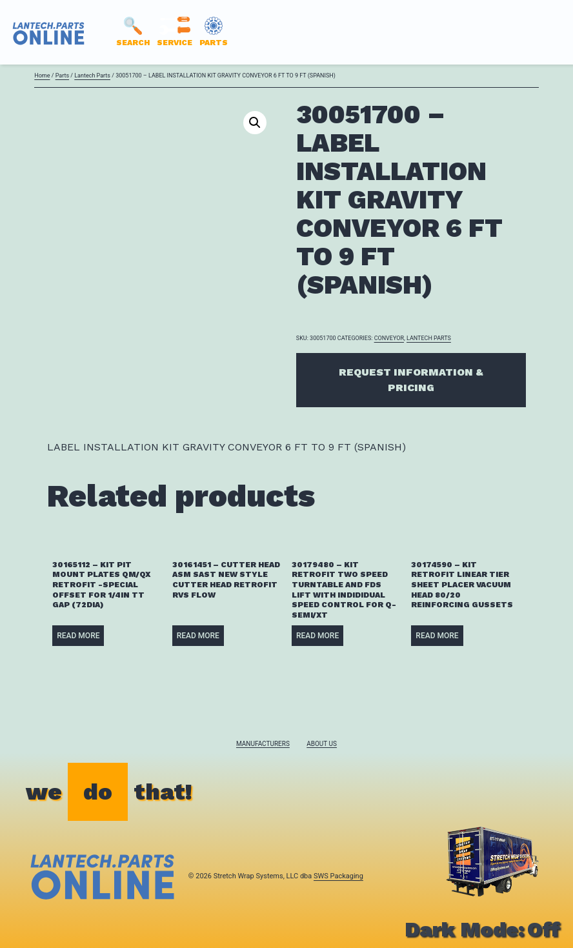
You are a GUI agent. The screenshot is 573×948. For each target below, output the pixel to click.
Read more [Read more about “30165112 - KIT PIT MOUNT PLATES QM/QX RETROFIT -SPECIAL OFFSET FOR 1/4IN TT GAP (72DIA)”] (78, 635)
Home (42, 75)
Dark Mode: (482, 929)
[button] (254, 122)
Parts (62, 75)
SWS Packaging (338, 876)
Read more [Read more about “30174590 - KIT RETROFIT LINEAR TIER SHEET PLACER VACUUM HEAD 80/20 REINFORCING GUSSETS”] (437, 635)
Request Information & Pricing (411, 380)
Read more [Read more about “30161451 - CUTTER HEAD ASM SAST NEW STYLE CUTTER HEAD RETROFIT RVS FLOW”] (198, 635)
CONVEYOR (389, 338)
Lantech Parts (92, 75)
